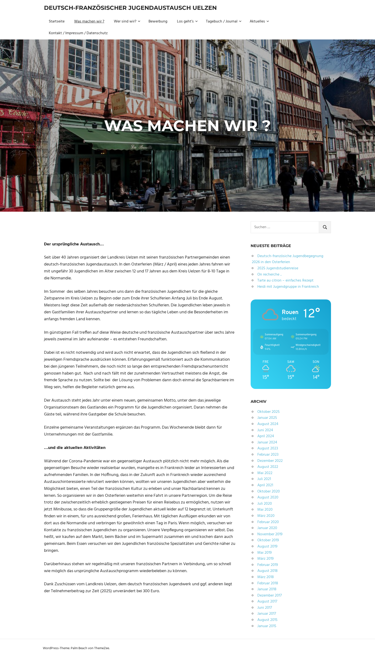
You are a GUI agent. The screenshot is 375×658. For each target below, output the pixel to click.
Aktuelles (259, 21)
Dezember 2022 (270, 461)
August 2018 (267, 571)
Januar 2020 (267, 528)
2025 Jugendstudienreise (277, 268)
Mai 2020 (265, 510)
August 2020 (267, 497)
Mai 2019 (264, 553)
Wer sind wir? (127, 21)
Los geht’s (187, 21)
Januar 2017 (266, 614)
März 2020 (266, 516)
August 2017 (267, 601)
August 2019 (267, 546)
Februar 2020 (268, 522)
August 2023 (267, 448)
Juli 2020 (264, 504)
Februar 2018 (267, 583)
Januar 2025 (267, 418)
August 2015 (267, 620)
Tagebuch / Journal (224, 21)
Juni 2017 (264, 608)
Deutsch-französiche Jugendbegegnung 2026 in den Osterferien (287, 259)
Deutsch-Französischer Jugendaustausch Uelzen (130, 7)
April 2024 (265, 436)
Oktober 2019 (268, 540)
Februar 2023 (267, 455)
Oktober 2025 (268, 412)
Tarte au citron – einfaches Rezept (285, 280)
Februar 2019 (267, 565)
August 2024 (267, 424)
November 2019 (269, 534)
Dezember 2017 (269, 595)
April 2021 (265, 485)
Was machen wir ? (89, 21)
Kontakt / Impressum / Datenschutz (78, 33)
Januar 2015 (266, 626)
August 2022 (267, 467)
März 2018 (265, 577)
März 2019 (265, 559)
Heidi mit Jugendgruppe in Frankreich (288, 287)
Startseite (57, 21)
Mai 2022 (264, 473)
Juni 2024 (265, 430)
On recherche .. (269, 274)
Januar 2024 (267, 442)
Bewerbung (158, 21)
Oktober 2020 (268, 491)
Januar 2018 (266, 589)
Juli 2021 (264, 479)
